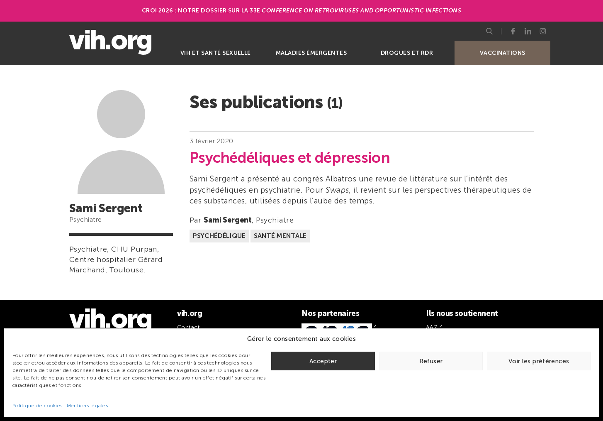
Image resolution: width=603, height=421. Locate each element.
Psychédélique (219, 236)
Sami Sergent (228, 220)
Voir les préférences (538, 361)
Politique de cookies (37, 406)
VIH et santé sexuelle (215, 52)
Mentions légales (87, 406)
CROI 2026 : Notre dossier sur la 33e (302, 10)
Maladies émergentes (311, 52)
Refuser (431, 361)
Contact (188, 327)
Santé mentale (280, 236)
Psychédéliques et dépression (290, 157)
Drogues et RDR (407, 52)
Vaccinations (502, 52)
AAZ (432, 327)
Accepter (323, 361)
